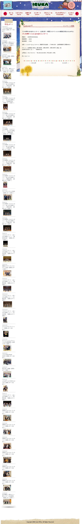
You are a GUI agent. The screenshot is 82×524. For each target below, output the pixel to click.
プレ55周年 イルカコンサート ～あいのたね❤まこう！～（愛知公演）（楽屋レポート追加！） (8, 181)
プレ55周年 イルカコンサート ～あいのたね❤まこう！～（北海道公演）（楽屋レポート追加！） (8, 103)
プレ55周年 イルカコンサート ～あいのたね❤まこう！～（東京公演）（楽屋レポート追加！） (8, 209)
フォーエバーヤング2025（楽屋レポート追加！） (8, 195)
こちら (28, 56)
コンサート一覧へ (49, 63)
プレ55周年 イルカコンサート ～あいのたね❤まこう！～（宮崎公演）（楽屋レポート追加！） (8, 165)
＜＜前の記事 (32, 63)
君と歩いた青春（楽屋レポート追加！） (8, 59)
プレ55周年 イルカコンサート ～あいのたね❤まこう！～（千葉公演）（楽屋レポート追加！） (8, 224)
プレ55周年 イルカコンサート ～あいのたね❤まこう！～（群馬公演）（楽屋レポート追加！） (8, 134)
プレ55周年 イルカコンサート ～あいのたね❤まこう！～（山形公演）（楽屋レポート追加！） (8, 150)
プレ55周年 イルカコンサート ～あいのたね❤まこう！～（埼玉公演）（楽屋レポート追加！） (8, 88)
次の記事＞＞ (65, 63)
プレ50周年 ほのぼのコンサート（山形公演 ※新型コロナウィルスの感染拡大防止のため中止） (48, 31)
